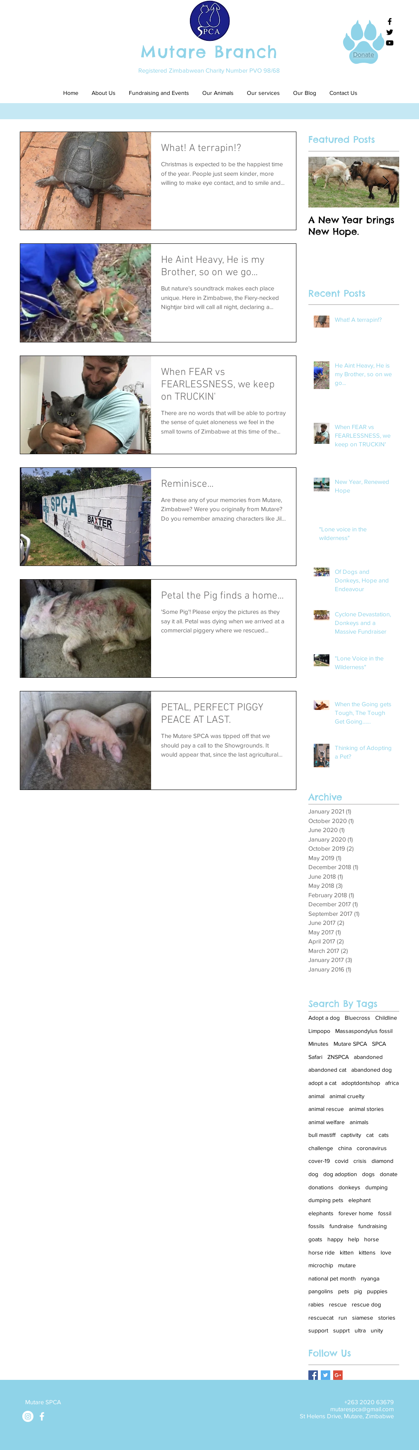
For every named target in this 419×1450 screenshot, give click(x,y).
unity (377, 1330)
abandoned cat (327, 1069)
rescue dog (366, 1304)
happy (335, 1239)
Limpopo (319, 1031)
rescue (338, 1304)
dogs (368, 1174)
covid (341, 1161)
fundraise (341, 1226)
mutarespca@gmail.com (362, 1408)
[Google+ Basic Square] (338, 1375)
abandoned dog (371, 1069)
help (353, 1239)
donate (389, 1174)
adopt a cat (322, 1083)
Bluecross (357, 1017)
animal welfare (326, 1122)
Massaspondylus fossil (364, 1031)
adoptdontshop (360, 1083)
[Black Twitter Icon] (389, 32)
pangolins (320, 1291)
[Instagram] (27, 1416)
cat (370, 1135)
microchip (320, 1265)
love (386, 1252)
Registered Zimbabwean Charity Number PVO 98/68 (209, 70)
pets (343, 1291)
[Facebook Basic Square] (313, 1375)
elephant (359, 1200)
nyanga (370, 1278)
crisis (360, 1161)
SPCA (379, 1043)
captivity (351, 1135)
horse (371, 1239)
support (318, 1330)
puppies (377, 1291)
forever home (356, 1213)
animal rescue (326, 1109)
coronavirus (372, 1148)
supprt (341, 1330)
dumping (376, 1187)
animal (316, 1096)
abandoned (368, 1057)
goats (315, 1239)
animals (359, 1122)
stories (386, 1317)
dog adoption (340, 1174)
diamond (382, 1161)
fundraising (372, 1226)
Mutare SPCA (350, 1043)
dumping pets (325, 1200)
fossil (384, 1213)
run (343, 1317)
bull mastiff (322, 1135)
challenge (320, 1148)
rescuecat (321, 1317)
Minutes (318, 1043)
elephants (321, 1213)
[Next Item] (386, 182)
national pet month (332, 1278)
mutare (347, 1265)
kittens (367, 1252)
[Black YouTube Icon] (389, 42)
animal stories (366, 1109)
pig (358, 1291)
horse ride (321, 1252)
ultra (360, 1330)
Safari (315, 1057)
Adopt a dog (324, 1017)
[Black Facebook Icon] (389, 21)
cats (384, 1135)
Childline (386, 1017)
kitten (347, 1252)
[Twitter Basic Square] (325, 1375)
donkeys (349, 1187)
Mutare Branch (209, 51)
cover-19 (319, 1161)
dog (313, 1174)
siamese (362, 1317)
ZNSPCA (338, 1057)
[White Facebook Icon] (41, 1416)
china (345, 1148)
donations (321, 1187)
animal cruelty (347, 1096)
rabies (316, 1304)
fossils (316, 1226)
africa (392, 1083)
